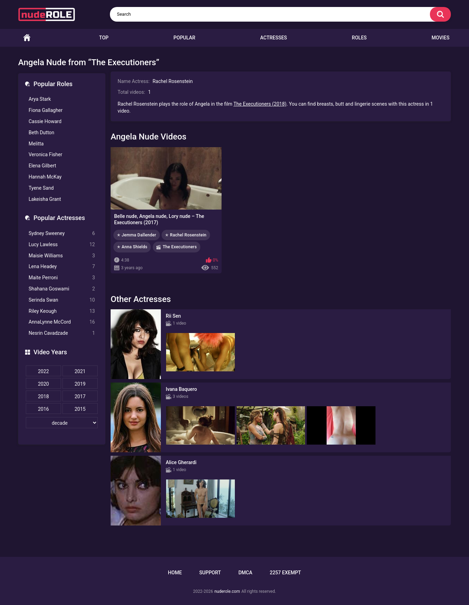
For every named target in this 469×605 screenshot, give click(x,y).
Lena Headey (62, 267)
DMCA (245, 572)
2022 (43, 371)
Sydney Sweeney (62, 233)
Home (27, 38)
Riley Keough (62, 311)
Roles (359, 37)
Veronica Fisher (45, 154)
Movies (440, 37)
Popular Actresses (59, 217)
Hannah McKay (45, 177)
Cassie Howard (45, 121)
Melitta (36, 143)
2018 (43, 396)
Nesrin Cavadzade (62, 333)
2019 (80, 384)
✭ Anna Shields (132, 246)
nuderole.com (227, 591)
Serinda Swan (62, 300)
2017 (80, 396)
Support (210, 572)
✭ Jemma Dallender (136, 235)
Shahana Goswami (62, 289)
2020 (43, 384)
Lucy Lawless (62, 245)
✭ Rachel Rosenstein (185, 235)
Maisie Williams (62, 256)
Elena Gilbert (42, 165)
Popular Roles (53, 84)
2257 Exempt (285, 572)
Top (104, 37)
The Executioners (180, 246)
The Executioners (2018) (259, 104)
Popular (184, 37)
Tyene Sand (41, 188)
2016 (43, 409)
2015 (80, 409)
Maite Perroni (62, 278)
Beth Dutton (41, 132)
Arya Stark (40, 99)
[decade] (62, 422)
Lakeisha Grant (45, 199)
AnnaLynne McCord (62, 322)
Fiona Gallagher (45, 110)
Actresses (273, 37)
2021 (80, 371)
